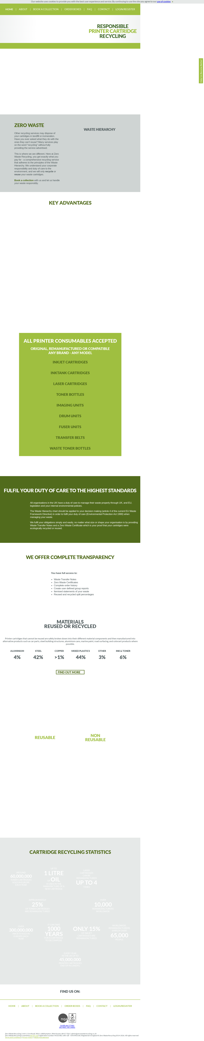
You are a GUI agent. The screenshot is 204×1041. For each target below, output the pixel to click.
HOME (9, 9)
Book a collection (24, 180)
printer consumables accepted (37, 273)
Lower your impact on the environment (119, 300)
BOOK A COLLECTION (46, 9)
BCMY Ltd (34, 1035)
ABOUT (23, 9)
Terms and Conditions (13, 1037)
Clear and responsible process (53, 300)
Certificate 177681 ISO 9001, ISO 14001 (67, 1025)
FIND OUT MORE (69, 672)
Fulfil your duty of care (103, 273)
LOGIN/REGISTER (125, 9)
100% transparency (21, 300)
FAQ (89, 9)
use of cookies (164, 1)
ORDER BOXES (72, 9)
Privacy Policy (27, 1037)
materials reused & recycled (86, 300)
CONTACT (104, 9)
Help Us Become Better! (201, 71)
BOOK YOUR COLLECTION (69, 827)
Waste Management (41, 1037)
